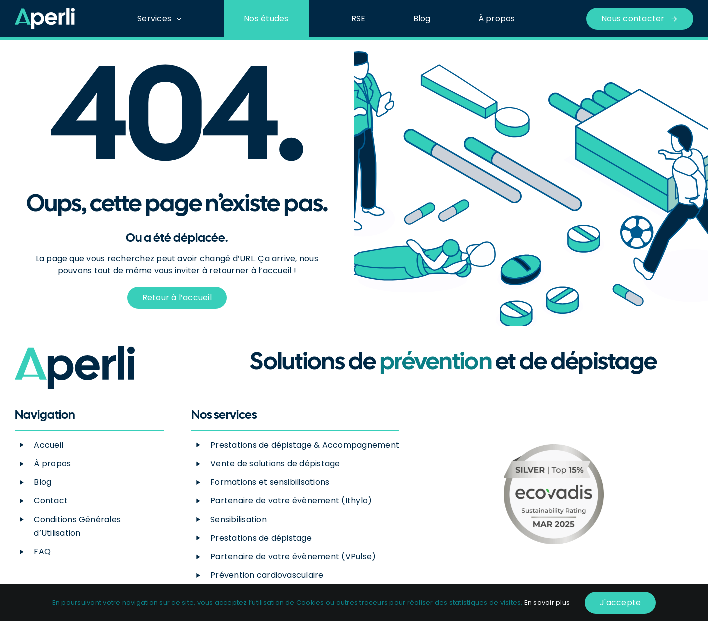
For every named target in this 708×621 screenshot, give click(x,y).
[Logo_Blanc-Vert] (45, 11)
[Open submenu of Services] (181, 18)
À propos (52, 463)
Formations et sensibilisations (269, 482)
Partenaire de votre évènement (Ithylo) (291, 500)
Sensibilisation (238, 519)
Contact (51, 500)
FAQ (42, 551)
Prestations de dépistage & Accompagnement (304, 445)
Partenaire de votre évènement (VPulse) (293, 556)
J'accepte (620, 602)
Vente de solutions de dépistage (275, 463)
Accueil (48, 445)
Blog (42, 482)
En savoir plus (547, 602)
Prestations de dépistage (261, 538)
